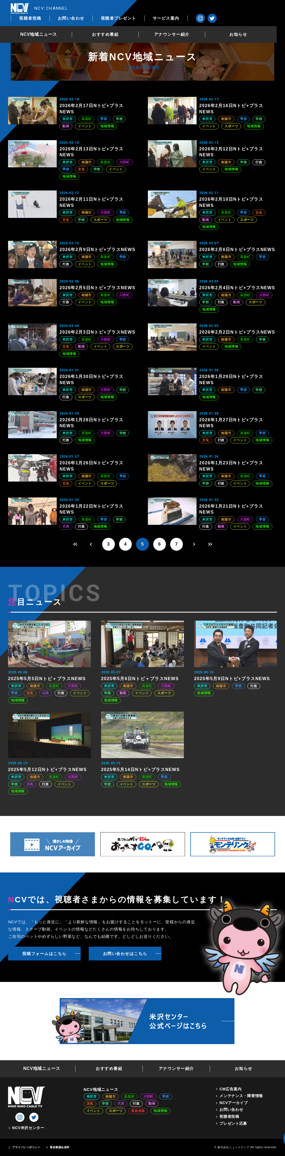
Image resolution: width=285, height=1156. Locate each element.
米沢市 (67, 119)
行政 (258, 162)
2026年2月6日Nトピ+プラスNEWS (237, 249)
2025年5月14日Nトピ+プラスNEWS (140, 770)
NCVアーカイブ (233, 1103)
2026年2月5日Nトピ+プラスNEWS (97, 287)
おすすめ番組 (111, 25)
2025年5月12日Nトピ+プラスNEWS (47, 770)
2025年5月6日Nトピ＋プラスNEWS (140, 679)
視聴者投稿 (93, 8)
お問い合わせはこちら (125, 954)
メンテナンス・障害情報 (241, 1096)
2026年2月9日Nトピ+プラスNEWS (97, 249)
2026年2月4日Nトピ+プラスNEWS (237, 287)
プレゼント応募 (233, 1123)
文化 (81, 169)
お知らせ (246, 25)
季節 (103, 119)
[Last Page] (211, 544)
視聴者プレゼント (181, 8)
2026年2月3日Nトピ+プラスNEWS (97, 332)
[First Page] (73, 544)
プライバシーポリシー (26, 1147)
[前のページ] (90, 544)
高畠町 (86, 119)
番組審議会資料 (60, 1147)
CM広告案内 (230, 1089)
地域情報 (107, 126)
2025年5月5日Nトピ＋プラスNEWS (47, 679)
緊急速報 (138, 1111)
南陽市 (226, 119)
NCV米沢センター (28, 1128)
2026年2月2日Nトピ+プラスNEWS (237, 332)
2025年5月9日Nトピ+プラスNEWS (232, 679)
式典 (65, 526)
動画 (65, 126)
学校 (119, 119)
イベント (85, 126)
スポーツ (231, 126)
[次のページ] (194, 544)
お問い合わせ (133, 8)
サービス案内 (228, 8)
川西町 (124, 162)
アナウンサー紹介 (179, 25)
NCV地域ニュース (44, 25)
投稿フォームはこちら (44, 954)
